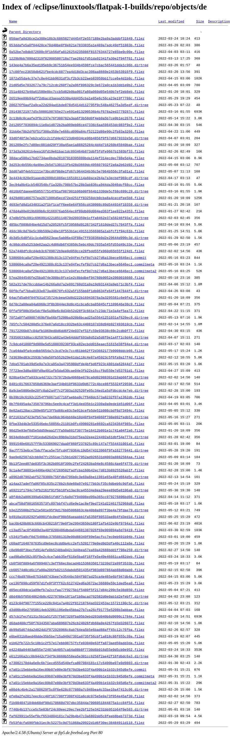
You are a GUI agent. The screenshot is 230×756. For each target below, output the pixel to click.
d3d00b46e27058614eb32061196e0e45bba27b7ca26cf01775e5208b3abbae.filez (76, 609)
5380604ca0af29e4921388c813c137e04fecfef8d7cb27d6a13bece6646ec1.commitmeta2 (82, 271)
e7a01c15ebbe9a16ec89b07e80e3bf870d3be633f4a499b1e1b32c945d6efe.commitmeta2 (82, 682)
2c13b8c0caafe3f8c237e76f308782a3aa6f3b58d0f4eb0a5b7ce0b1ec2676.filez (76, 118)
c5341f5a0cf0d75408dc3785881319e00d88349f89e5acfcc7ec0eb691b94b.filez (76, 536)
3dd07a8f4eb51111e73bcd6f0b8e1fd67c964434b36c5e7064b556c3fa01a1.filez (76, 171)
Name (13, 21)
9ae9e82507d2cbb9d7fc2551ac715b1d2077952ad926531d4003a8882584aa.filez (76, 457)
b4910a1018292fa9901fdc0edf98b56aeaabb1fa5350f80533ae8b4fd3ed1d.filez (76, 516)
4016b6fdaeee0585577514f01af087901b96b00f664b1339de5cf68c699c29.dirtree (78, 191)
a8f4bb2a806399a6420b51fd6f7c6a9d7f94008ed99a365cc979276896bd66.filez (76, 496)
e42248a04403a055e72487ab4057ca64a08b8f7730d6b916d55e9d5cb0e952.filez (76, 649)
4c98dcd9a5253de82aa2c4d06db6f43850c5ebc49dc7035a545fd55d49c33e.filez (76, 244)
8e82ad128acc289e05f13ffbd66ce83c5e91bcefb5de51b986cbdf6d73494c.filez (76, 410)
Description (219, 21)
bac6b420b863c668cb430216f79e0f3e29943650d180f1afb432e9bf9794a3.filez (76, 523)
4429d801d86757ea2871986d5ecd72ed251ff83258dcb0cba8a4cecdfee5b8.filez (76, 197)
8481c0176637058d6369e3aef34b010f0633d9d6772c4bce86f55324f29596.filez (76, 383)
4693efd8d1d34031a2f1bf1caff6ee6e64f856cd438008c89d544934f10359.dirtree (78, 204)
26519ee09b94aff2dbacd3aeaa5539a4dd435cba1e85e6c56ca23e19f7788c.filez (76, 98)
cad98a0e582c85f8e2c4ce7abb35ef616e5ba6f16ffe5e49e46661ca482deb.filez (76, 556)
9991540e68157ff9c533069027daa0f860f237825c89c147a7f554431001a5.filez (76, 443)
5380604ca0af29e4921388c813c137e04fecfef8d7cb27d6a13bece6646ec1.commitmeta (81, 264)
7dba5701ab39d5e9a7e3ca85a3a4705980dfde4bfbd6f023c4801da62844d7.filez (76, 364)
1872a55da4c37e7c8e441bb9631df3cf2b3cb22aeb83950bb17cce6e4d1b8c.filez (76, 78)
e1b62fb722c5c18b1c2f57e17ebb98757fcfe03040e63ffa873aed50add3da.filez (76, 643)
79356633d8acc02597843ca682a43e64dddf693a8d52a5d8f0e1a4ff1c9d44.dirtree (78, 337)
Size (200, 21)
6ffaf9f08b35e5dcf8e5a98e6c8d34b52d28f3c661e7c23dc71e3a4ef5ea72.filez (76, 310)
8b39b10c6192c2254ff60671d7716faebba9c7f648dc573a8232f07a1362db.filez (76, 397)
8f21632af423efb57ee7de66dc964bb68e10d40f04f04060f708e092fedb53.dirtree (78, 417)
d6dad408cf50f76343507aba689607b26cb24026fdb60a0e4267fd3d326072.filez (76, 623)
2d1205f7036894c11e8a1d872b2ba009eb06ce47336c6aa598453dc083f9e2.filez (76, 124)
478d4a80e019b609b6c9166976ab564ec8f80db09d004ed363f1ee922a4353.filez (76, 211)
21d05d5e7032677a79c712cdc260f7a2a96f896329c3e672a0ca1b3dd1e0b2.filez (76, 85)
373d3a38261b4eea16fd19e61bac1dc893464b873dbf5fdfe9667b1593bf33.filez (76, 151)
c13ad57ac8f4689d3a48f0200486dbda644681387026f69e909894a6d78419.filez (76, 530)
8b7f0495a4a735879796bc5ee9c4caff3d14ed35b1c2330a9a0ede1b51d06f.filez (76, 403)
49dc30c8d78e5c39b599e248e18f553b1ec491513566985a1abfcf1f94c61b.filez (76, 231)
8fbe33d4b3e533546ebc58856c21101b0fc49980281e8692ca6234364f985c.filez (76, 423)
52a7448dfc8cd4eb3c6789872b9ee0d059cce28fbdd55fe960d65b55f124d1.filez (76, 251)
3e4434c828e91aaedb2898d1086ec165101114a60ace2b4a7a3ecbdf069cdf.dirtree (78, 178)
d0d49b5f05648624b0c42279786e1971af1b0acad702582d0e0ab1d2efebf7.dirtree (78, 596)
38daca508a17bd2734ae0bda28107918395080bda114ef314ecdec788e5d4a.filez (76, 158)
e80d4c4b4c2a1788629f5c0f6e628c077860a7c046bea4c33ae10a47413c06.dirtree (78, 689)
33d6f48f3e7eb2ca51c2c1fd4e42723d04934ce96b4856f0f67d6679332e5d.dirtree (78, 138)
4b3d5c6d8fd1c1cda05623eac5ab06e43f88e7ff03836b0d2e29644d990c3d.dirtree (78, 237)
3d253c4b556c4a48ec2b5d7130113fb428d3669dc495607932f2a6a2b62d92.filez (76, 164)
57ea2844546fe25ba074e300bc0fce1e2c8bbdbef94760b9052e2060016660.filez (76, 277)
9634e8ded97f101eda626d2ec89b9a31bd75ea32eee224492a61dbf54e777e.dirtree (78, 437)
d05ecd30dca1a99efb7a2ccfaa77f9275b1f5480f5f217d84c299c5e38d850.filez (76, 589)
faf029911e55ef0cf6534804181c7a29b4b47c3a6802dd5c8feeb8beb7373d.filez (76, 716)
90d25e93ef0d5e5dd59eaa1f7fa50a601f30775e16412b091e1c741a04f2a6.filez (76, 430)
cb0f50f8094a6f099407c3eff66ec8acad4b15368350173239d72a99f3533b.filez (76, 563)
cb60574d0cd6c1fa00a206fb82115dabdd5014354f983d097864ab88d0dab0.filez (76, 569)
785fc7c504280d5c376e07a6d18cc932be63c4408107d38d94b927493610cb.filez (76, 324)
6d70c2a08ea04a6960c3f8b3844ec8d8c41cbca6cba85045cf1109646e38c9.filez (76, 304)
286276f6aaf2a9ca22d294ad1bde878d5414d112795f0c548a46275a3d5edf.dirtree (78, 104)
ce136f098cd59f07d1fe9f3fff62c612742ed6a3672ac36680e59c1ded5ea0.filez (76, 583)
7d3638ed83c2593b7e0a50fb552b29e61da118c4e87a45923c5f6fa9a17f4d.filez (76, 357)
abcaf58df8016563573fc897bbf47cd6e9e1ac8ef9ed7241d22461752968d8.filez (76, 503)
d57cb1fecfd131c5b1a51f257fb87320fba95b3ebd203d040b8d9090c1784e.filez (76, 616)
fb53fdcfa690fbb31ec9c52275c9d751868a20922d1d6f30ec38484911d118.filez (76, 722)
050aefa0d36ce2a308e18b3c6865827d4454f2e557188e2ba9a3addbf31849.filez (76, 38)
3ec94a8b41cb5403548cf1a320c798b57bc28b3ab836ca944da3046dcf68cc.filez (76, 184)
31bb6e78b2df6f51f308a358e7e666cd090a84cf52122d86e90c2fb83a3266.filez (76, 131)
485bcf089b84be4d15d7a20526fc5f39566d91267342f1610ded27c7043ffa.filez (76, 224)
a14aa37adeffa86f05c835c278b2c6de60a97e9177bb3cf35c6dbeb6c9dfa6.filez (76, 483)
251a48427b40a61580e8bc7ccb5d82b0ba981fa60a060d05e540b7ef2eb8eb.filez (76, 91)
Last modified (171, 21)
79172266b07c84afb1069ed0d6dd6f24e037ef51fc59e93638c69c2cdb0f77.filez (76, 330)
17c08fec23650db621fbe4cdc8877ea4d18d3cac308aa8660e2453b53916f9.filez (76, 71)
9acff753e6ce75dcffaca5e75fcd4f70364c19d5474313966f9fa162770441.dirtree (78, 450)
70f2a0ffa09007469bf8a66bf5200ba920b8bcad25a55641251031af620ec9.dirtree (78, 317)
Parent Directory (25, 31)
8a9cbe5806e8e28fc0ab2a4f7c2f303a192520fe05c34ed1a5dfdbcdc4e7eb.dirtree (78, 390)
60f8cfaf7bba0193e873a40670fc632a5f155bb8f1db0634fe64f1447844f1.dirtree (78, 290)
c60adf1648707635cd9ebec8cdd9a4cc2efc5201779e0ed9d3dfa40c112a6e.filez (76, 543)
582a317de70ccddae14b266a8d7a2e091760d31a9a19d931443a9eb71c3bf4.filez (76, 284)
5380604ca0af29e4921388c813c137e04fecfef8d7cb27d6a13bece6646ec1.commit (77, 257)
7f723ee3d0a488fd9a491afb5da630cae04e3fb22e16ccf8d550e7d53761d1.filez (76, 370)
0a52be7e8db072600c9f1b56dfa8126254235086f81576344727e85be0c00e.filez (76, 51)
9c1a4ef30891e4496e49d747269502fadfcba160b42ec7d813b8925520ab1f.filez (76, 470)
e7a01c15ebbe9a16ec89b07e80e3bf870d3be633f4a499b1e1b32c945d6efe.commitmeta (81, 676)
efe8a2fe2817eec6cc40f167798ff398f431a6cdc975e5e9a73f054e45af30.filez (76, 696)
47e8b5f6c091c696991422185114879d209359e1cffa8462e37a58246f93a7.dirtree (78, 217)
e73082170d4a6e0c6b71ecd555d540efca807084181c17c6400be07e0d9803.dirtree (78, 662)
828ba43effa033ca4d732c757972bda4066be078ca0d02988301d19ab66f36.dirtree (78, 377)
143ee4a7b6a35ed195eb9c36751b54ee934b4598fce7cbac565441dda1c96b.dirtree (78, 65)
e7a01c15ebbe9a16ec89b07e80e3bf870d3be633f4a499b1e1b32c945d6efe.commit (77, 669)
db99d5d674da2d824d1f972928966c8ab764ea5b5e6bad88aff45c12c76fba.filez (76, 629)
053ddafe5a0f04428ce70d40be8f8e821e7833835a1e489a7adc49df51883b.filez (76, 45)
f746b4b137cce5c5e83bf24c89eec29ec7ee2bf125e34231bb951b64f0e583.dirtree (78, 709)
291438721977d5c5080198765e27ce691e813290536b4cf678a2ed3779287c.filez (76, 111)
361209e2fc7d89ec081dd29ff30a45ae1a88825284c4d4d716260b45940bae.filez (76, 144)
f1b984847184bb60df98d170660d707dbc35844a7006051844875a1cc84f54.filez (76, 702)
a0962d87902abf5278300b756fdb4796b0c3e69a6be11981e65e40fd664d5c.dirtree (78, 476)
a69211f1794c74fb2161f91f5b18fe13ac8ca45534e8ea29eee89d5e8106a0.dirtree (78, 490)
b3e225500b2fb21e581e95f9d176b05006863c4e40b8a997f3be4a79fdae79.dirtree (78, 510)
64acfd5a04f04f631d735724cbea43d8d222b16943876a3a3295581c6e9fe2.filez (76, 297)
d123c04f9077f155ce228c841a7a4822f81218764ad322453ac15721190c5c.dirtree (78, 603)
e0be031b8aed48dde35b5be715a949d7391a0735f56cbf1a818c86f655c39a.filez (76, 636)
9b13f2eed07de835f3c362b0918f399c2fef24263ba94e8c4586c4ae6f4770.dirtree (78, 463)
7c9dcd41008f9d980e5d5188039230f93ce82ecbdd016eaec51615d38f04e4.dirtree (78, 344)
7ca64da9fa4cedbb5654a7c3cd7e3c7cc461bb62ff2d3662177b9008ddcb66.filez (76, 350)
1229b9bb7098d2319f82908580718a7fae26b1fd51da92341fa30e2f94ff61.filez (76, 58)
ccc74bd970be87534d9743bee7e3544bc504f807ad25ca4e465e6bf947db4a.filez (76, 576)
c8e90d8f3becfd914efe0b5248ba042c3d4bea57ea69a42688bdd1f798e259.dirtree (78, 550)
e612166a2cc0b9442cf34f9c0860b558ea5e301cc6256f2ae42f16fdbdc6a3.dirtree (78, 656)
